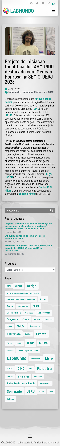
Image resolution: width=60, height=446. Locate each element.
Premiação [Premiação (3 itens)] (23, 376)
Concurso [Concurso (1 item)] (29, 313)
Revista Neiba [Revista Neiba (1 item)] (45, 383)
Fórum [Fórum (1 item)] (9, 343)
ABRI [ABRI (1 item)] (9, 286)
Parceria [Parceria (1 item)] (10, 377)
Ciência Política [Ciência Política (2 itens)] (14, 312)
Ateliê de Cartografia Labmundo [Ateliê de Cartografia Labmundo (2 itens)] (21, 299)
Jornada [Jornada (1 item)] (10, 350)
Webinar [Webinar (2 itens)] (10, 399)
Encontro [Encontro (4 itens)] (35, 326)
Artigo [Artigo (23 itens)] (31, 285)
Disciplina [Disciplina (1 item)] (48, 319)
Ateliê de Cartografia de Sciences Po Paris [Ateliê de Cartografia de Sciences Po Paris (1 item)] (23, 293)
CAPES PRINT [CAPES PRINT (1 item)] (23, 306)
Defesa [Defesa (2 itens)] (37, 319)
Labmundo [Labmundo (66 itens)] (16, 358)
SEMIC (8, 115)
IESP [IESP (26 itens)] (30, 342)
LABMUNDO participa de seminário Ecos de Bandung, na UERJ (26, 237)
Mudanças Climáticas (34, 92)
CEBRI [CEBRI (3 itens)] (36, 306)
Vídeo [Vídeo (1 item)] (51, 391)
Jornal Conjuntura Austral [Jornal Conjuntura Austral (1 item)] (28, 350)
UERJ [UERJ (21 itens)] (31, 391)
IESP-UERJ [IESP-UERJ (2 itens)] (43, 343)
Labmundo (14, 92)
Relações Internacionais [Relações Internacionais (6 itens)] (21, 383)
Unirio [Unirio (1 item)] (41, 391)
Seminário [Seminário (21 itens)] (14, 391)
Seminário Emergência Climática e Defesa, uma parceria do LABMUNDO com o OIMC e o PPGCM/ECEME (28, 248)
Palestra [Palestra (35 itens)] (44, 368)
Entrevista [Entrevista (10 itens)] (14, 334)
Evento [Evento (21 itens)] (41, 334)
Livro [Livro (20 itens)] (49, 358)
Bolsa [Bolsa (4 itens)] (10, 306)
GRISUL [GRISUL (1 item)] (19, 343)
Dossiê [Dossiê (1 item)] (9, 326)
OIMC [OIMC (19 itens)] (20, 368)
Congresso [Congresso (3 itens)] (12, 319)
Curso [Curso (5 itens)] (25, 319)
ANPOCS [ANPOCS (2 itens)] (18, 286)
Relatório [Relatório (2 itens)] (38, 376)
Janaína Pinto (26, 193)
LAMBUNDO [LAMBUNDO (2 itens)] (35, 358)
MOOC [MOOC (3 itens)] (10, 368)
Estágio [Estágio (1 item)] (28, 334)
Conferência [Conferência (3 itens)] (43, 312)
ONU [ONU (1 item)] (30, 369)
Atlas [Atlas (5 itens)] (43, 299)
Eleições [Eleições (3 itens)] (21, 326)
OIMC (51, 92)
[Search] (51, 210)
